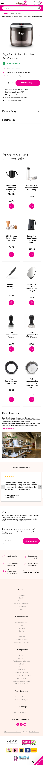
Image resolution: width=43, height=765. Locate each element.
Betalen (21, 634)
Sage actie (21, 669)
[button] (38, 760)
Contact (21, 625)
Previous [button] (3, 35)
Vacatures (21, 595)
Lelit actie (21, 664)
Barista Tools (18, 16)
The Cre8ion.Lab (34, 732)
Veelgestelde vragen (21, 622)
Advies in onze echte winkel (33, 564)
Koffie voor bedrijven (21, 700)
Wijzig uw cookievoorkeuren (12, 732)
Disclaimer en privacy (21, 639)
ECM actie (21, 658)
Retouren (21, 628)
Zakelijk (21, 598)
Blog (21, 609)
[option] (21, 35)
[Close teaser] (33, 762)
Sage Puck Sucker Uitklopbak (33, 16)
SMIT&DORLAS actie (21, 684)
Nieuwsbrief (21, 601)
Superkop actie (21, 678)
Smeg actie (21, 655)
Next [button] (39, 35)
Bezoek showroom (8, 429)
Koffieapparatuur (6, 16)
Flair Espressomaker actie (21, 661)
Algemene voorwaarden (21, 642)
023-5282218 (24, 712)
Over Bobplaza (21, 606)
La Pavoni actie (21, 667)
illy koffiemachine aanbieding (21, 675)
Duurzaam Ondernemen (21, 604)
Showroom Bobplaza (21, 697)
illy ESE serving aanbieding (21, 681)
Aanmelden (31, 541)
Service (21, 631)
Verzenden (21, 637)
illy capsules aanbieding (21, 672)
